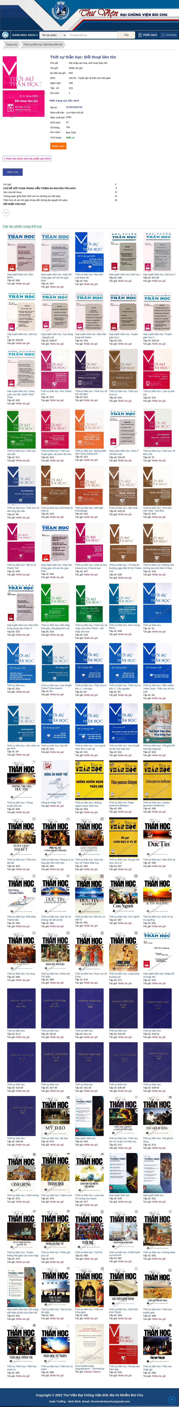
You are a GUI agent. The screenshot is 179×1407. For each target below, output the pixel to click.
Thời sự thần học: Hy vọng (21, 973)
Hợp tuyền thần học (85, 1138)
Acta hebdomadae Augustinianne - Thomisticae (90, 1367)
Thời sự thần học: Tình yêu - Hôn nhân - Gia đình (158, 509)
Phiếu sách (150, 34)
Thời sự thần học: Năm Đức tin (159, 859)
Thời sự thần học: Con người (124, 916)
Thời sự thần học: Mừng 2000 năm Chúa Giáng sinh (90, 452)
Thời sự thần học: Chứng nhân (159, 1252)
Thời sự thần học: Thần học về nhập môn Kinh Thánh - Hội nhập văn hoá (91, 628)
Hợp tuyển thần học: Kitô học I (125, 274)
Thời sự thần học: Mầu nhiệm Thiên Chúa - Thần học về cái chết (158, 688)
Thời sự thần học (152, 625)
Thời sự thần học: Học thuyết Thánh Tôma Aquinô (56, 687)
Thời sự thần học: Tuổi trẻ (88, 1252)
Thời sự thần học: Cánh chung (23, 1195)
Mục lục (12, 172)
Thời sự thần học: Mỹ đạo (54, 1138)
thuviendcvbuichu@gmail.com (110, 1401)
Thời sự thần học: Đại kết (54, 745)
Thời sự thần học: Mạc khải (123, 508)
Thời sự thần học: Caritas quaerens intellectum (156, 804)
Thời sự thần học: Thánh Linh (56, 1195)
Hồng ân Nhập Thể (51, 802)
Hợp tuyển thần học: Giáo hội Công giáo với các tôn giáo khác (56, 277)
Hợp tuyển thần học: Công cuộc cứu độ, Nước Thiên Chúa (20, 394)
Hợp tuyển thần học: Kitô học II (159, 274)
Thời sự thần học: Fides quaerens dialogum (121, 804)
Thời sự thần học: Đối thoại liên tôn (42, 44)
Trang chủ (11, 44)
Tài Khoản (171, 35)
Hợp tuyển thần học (119, 1195)
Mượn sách (58, 146)
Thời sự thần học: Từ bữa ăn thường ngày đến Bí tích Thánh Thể (125, 568)
